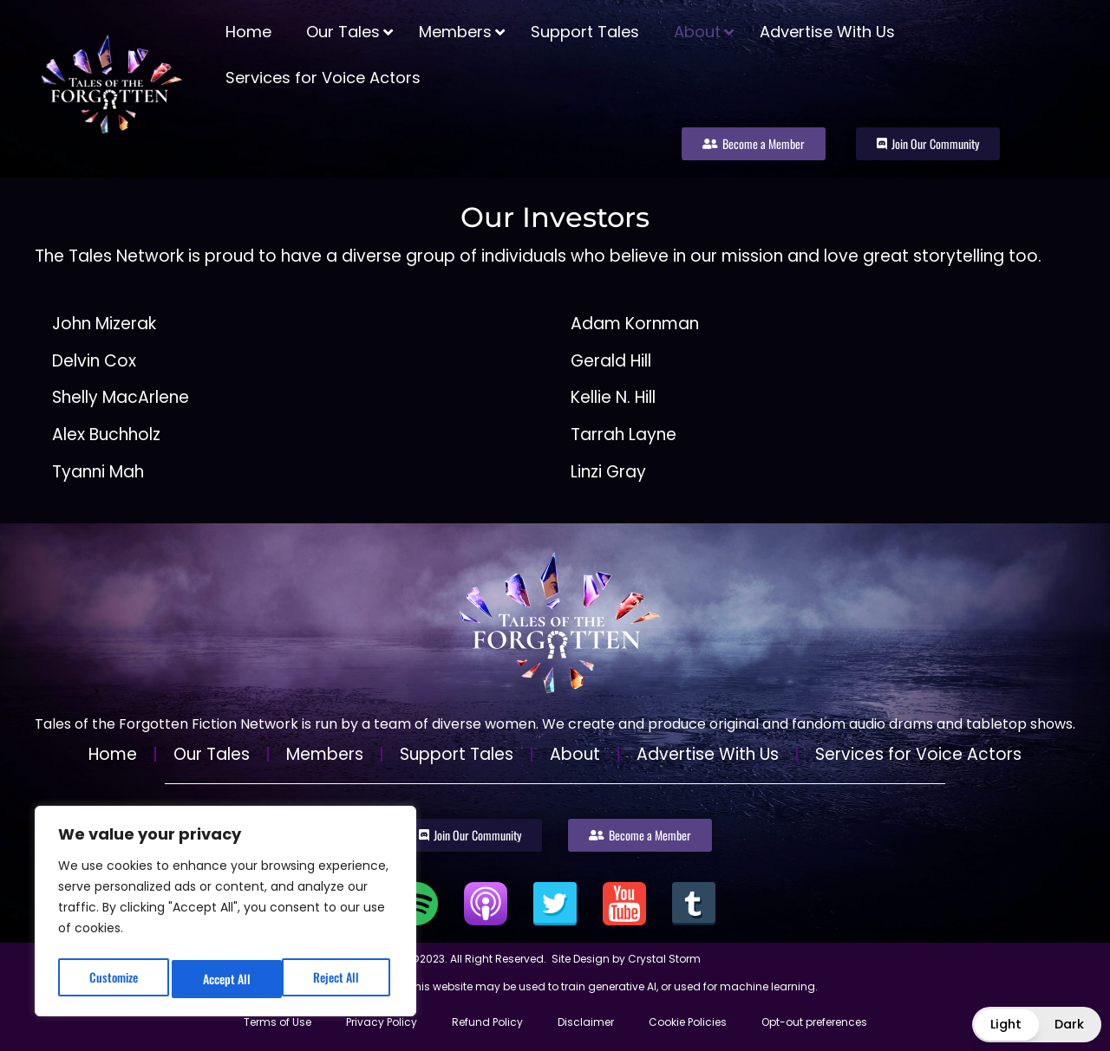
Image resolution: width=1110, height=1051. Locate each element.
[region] (225, 915)
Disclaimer (586, 1022)
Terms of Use (277, 1022)
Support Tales (456, 754)
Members (324, 754)
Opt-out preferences (814, 1022)
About (575, 754)
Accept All (339, 979)
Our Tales (211, 754)
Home (112, 754)
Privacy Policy (381, 1022)
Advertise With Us (708, 754)
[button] (1036, 1024)
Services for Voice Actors (918, 754)
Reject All (226, 979)
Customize (112, 979)
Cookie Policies (688, 1022)
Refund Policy (487, 1022)
